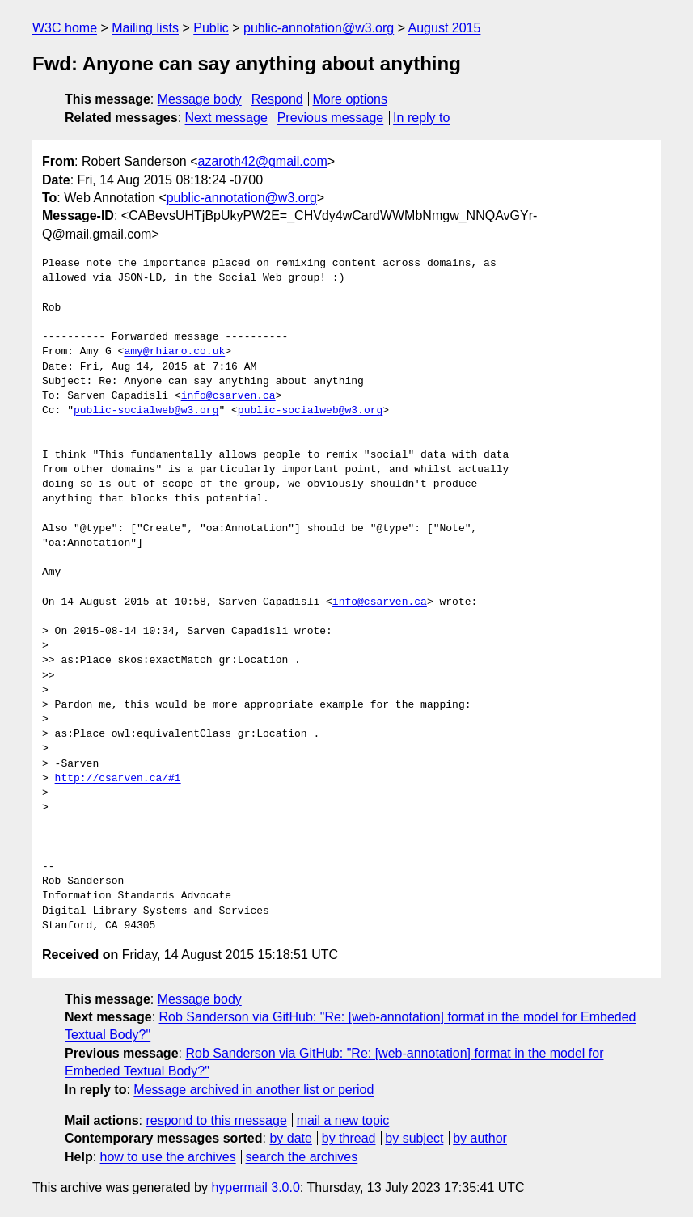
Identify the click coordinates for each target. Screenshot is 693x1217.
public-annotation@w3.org (318, 28)
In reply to (421, 118)
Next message (226, 118)
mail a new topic (343, 1120)
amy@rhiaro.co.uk (174, 351)
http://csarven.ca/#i (118, 778)
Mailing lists (145, 28)
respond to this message (216, 1120)
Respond (277, 99)
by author (480, 1138)
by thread (349, 1138)
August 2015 (444, 28)
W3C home (64, 28)
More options (350, 99)
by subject (414, 1138)
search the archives (302, 1157)
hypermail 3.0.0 (255, 1187)
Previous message (330, 118)
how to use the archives (168, 1157)
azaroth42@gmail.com (262, 161)
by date (290, 1138)
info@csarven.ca (228, 396)
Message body (200, 99)
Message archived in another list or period (253, 1090)
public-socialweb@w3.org (146, 411)
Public (211, 28)
